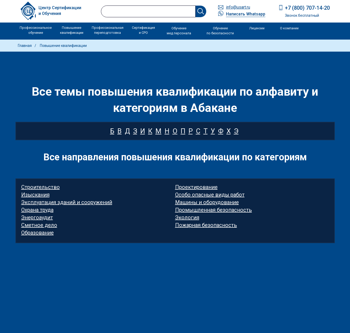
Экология (187, 217)
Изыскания (35, 195)
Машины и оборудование (207, 202)
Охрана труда (37, 210)
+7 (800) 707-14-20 (307, 8)
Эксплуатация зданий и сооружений (66, 202)
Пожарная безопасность (206, 225)
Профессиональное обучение (36, 30)
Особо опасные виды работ (210, 195)
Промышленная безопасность (213, 210)
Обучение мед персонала (179, 30)
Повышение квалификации (71, 30)
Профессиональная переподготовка (107, 30)
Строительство (40, 187)
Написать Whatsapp (245, 14)
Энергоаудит (37, 217)
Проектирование (196, 187)
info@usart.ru (238, 7)
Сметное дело (39, 225)
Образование (37, 233)
